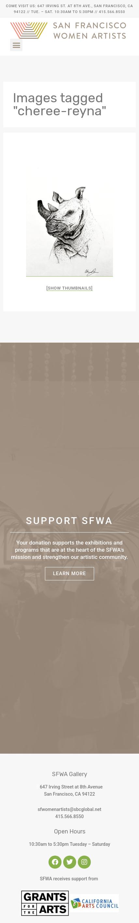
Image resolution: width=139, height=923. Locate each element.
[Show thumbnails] (70, 288)
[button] (16, 45)
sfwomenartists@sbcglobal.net (69, 809)
